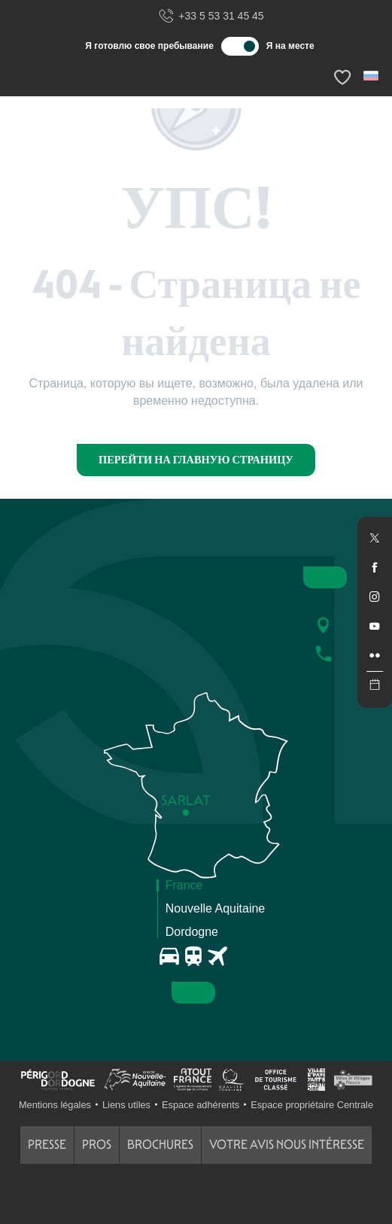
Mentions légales (55, 1104)
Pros (96, 1145)
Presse (47, 1145)
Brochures (160, 1145)
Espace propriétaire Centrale (312, 1104)
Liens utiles (126, 1104)
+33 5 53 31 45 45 (210, 16)
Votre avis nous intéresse (286, 1145)
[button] (372, 75)
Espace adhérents (200, 1104)
